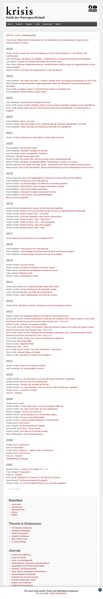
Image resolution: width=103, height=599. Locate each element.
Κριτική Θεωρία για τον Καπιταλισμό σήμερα (38, 414)
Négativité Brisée (27, 344)
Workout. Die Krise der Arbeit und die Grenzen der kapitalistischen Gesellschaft (52, 211)
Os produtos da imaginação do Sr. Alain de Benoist (41, 70)
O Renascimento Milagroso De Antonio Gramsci (38, 270)
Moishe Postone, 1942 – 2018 (32, 228)
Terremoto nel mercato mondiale (33, 324)
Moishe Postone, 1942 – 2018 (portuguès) (37, 222)
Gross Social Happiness (33, 434)
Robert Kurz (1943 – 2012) (17, 347)
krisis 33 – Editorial (14, 393)
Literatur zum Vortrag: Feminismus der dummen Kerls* (40, 62)
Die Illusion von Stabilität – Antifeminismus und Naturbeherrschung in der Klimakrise (56, 59)
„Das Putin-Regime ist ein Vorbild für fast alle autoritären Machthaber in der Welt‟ (53, 124)
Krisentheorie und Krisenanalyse (25, 577)
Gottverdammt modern (29, 276)
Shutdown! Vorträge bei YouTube (34, 151)
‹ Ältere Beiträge (14, 489)
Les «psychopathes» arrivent (32, 368)
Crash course (23, 423)
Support (28, 24)
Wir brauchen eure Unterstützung (34, 181)
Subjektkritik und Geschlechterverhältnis (28, 566)
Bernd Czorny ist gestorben (17, 197)
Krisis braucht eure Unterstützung (34, 249)
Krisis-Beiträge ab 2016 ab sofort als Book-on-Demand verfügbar (47, 251)
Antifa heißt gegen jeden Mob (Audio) (43, 286)
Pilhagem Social (25, 273)
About (10, 24)
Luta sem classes (27, 265)
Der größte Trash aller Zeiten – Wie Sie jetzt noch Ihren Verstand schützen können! (56, 165)
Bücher (14, 512)
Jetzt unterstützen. (58, 593)
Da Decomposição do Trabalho (32, 426)
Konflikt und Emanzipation (22, 585)
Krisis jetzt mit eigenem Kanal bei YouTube (38, 192)
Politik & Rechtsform (20, 533)
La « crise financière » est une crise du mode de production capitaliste (48, 387)
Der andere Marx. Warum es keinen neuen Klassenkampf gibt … (46, 159)
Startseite (9, 35)
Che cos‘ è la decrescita (31, 412)
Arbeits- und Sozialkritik (21, 583)
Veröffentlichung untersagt (17, 459)
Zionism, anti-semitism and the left (34, 384)
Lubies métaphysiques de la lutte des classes (38, 295)
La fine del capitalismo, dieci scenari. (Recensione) (41, 216)
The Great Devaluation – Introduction (46, 349)
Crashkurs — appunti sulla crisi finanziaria (35, 450)
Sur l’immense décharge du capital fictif (47, 338)
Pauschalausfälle (24, 341)
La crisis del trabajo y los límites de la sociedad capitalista (43, 183)
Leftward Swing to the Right (28, 352)
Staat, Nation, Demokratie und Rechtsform (29, 571)
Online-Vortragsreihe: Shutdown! (34, 153)
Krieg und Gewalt (19, 557)
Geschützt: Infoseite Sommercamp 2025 (22, 156)
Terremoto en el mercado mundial (34, 431)
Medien (15, 515)
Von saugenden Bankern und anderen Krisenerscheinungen (44, 316)
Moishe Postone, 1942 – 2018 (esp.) (35, 219)
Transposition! (25, 472)
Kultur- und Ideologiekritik (22, 560)
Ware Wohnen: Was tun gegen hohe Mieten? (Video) (42, 186)
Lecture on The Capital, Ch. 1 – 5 (34, 469)
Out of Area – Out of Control (28, 428)
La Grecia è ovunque (28, 390)
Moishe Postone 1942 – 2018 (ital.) (34, 214)
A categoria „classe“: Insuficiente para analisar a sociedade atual (43, 89)
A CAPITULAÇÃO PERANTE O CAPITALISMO (39, 420)
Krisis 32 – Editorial (14, 456)
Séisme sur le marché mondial (32, 366)
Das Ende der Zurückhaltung (40, 292)
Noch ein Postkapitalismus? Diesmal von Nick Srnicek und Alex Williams (52, 178)
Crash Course (24, 453)
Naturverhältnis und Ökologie (24, 574)
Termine (19, 24)
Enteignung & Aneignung (22, 528)
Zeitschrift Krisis (18, 509)
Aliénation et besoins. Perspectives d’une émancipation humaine (45, 305)
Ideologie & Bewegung (21, 530)
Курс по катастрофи (14, 447)
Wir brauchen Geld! (29, 148)
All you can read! (27, 121)
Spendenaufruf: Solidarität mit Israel (35, 102)
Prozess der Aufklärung (21, 555)
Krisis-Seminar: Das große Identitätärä (36, 195)
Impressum (47, 24)
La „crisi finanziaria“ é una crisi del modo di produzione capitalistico (47, 379)
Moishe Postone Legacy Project (34, 92)
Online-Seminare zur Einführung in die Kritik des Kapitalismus (46, 127)
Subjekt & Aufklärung (20, 536)
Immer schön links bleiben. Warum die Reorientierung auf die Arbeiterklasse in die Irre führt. (56, 167)
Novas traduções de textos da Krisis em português (41, 254)
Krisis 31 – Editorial (14, 475)
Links (37, 24)
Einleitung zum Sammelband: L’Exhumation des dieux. (42, 137)
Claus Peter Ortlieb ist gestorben (34, 189)
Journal (18, 35)
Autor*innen (16, 504)
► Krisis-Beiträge (19, 542)
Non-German (17, 507)
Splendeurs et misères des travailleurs (35, 355)
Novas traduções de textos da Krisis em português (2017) (29, 238)
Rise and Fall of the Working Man (33, 382)
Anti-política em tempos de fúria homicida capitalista (41, 208)
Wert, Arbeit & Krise (20, 539)
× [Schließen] (100, 589)
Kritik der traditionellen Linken (24, 580)
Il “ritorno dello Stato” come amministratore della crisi (41, 406)
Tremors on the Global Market (32, 417)
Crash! (21, 403)
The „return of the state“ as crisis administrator (39, 409)
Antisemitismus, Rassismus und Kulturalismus (31, 563)
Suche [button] (58, 24)
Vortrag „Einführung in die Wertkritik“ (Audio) (38, 289)
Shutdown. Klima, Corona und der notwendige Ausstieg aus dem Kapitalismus (63, 105)
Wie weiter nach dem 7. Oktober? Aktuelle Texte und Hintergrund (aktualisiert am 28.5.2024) (58, 81)
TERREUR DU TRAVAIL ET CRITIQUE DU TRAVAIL (39, 477)
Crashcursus (23, 445)
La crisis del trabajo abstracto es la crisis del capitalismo (43, 483)
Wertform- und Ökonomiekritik (24, 569)
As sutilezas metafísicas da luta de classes (37, 267)
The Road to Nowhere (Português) (33, 480)
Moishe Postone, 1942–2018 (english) (35, 225)
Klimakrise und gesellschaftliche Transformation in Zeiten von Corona (48, 162)
